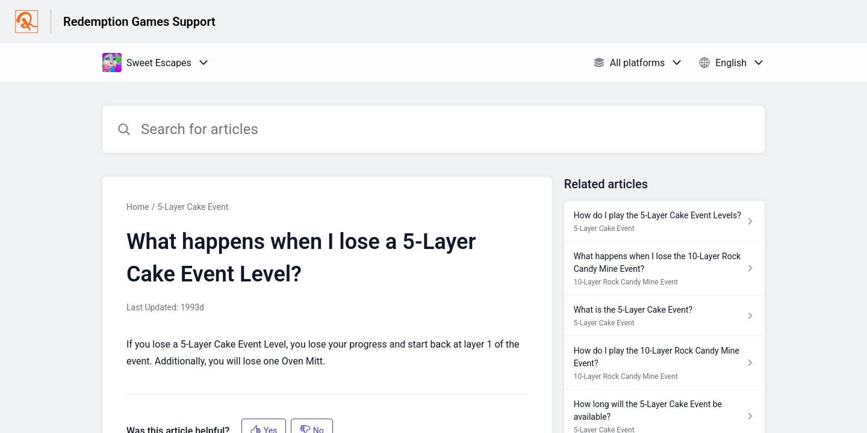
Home (137, 207)
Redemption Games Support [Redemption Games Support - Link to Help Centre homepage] (139, 21)
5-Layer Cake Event (192, 207)
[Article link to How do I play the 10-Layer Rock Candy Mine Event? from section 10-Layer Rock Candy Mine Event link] (664, 363)
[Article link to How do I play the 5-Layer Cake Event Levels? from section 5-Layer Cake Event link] (664, 221)
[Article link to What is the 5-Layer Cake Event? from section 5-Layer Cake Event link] (664, 315)
